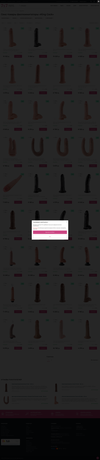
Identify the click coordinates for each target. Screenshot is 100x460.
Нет (50, 236)
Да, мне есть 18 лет (50, 232)
